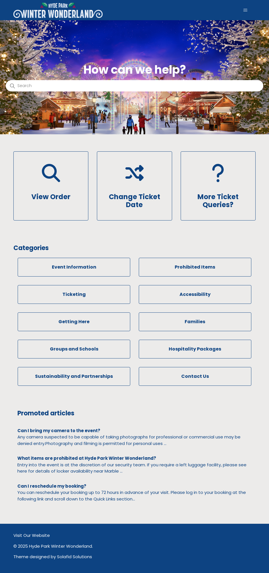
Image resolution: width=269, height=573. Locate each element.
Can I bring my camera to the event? (58, 431)
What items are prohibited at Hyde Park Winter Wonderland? (86, 458)
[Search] (134, 85)
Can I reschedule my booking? (51, 486)
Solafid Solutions (74, 557)
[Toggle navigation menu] (245, 10)
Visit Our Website (31, 535)
